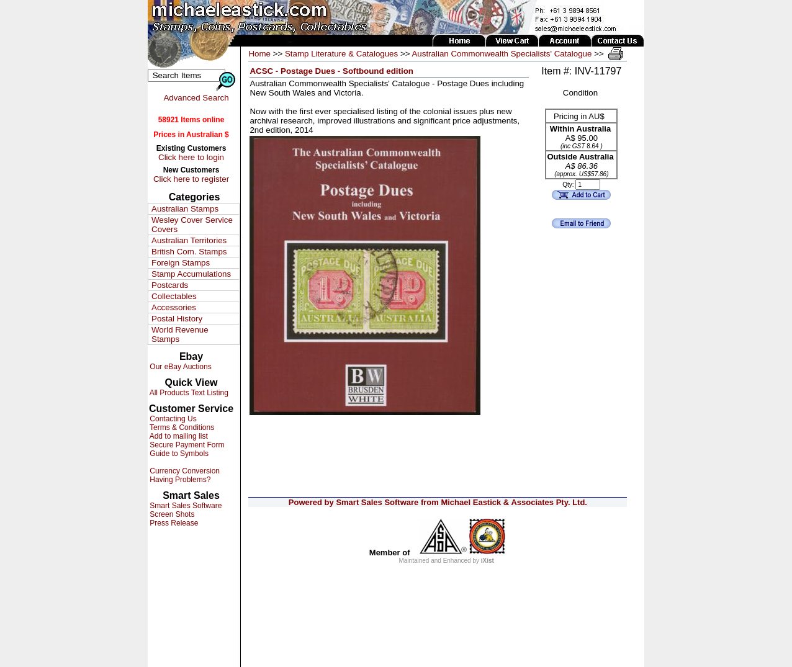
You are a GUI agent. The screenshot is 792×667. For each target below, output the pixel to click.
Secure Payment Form (186, 445)
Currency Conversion (184, 471)
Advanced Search (195, 97)
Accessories (173, 307)
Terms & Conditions (181, 427)
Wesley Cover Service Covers (192, 224)
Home (259, 53)
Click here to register (191, 179)
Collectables (174, 296)
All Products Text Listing (188, 392)
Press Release (173, 523)
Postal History (176, 318)
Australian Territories (189, 240)
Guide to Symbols (178, 453)
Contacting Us (172, 418)
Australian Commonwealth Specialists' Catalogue (502, 53)
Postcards (169, 285)
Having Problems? (179, 479)
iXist (487, 560)
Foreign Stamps (180, 262)
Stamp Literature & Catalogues (341, 53)
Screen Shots (171, 514)
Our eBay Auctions (180, 366)
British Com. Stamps (189, 251)
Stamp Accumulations (191, 274)
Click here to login (191, 157)
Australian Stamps (184, 208)
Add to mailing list (178, 436)
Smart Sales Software (185, 505)
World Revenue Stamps (180, 334)
